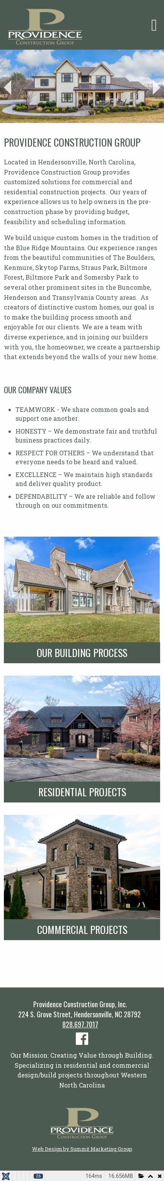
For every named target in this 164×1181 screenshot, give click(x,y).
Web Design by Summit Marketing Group (82, 1148)
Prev (7, 87)
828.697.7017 (80, 1024)
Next (156, 87)
